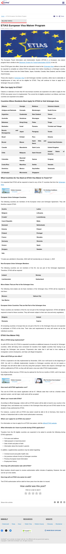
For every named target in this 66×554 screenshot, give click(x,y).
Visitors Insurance (30, 526)
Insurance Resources (31, 534)
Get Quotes (14, 191)
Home (2, 16)
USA (15, 524)
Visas (4, 526)
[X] (7, 541)
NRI (15, 529)
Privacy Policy (51, 529)
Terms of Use (51, 532)
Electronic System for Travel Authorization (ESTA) (35, 62)
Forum (4, 532)
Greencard (5, 524)
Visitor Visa (28, 524)
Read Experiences (30, 529)
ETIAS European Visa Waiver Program (16, 16)
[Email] (11, 541)
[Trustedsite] (27, 543)
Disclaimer (50, 526)
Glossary (50, 524)
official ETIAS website (50, 423)
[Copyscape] (53, 541)
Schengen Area (49, 66)
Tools (15, 532)
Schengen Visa (19, 78)
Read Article (47, 191)
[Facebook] (3, 541)
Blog (15, 534)
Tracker (4, 534)
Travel (16, 526)
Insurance (5, 529)
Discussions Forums (31, 532)
